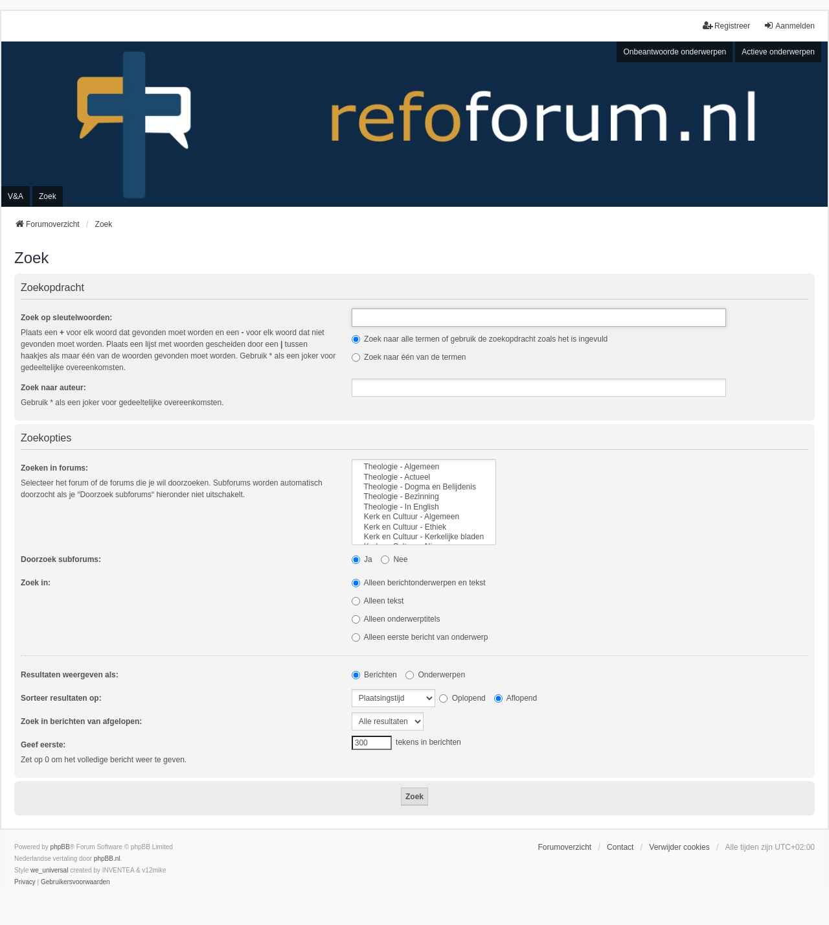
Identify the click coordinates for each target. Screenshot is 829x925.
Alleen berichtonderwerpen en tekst (419, 582)
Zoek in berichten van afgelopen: (81, 721)
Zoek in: (36, 582)
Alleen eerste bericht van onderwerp (420, 637)
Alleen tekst (378, 600)
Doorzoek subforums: (61, 559)
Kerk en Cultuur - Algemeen (424, 517)
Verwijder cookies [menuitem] (679, 847)
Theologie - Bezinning (424, 497)
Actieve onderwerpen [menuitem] (778, 51)
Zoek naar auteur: (53, 387)
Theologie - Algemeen (424, 467)
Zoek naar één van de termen (409, 357)
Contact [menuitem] (620, 847)
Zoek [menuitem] (47, 196)
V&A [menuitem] (15, 196)
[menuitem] (25, 882)
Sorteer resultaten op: (61, 698)
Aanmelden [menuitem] (789, 25)
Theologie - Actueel (424, 477)
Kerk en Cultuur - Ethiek (424, 527)
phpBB (60, 846)
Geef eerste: (43, 744)
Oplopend (462, 698)
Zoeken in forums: (54, 468)
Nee (394, 559)
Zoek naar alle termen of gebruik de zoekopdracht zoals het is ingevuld (480, 339)
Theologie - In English (424, 507)
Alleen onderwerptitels (396, 619)
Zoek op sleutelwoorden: (66, 317)
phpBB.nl (107, 858)
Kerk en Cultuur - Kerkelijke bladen (424, 537)
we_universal (49, 870)
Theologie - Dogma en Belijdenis (424, 487)
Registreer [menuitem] (726, 25)
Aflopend (515, 698)
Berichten (374, 674)
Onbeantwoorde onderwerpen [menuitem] (674, 51)
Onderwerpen (435, 674)
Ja (362, 559)
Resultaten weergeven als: (70, 674)
